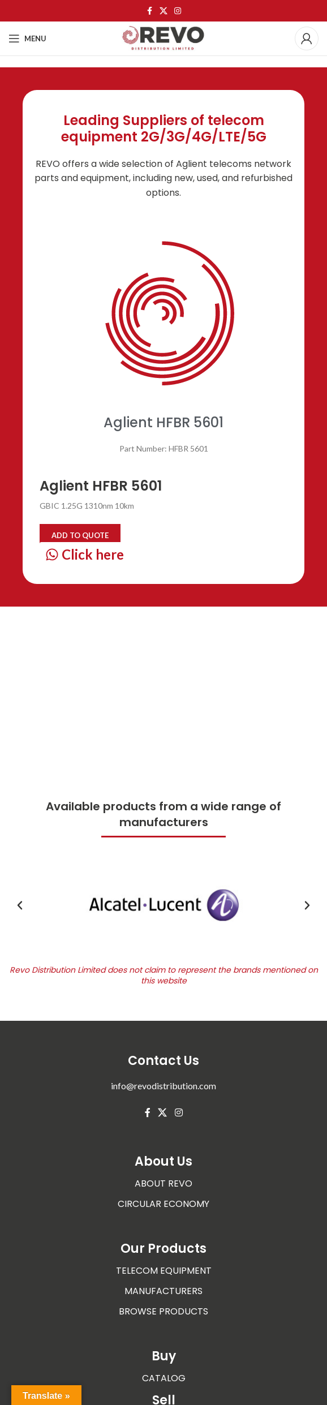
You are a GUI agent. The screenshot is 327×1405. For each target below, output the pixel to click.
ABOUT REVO (163, 1183)
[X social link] (163, 11)
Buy (164, 1356)
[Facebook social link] (149, 11)
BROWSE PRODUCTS (163, 1311)
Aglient (191, 163)
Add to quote (80, 535)
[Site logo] (163, 37)
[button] (19, 905)
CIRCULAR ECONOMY (163, 1203)
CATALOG (164, 1378)
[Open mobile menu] (27, 38)
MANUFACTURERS (163, 1290)
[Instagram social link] (177, 11)
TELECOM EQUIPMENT (164, 1270)
